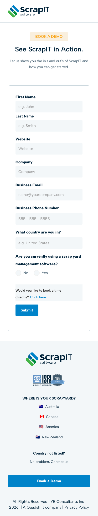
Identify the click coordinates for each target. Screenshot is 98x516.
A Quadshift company (42, 507)
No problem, (49, 462)
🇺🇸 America (49, 427)
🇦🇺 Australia (49, 407)
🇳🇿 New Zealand (49, 437)
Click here (38, 297)
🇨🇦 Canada (49, 417)
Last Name (24, 116)
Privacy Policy (77, 507)
